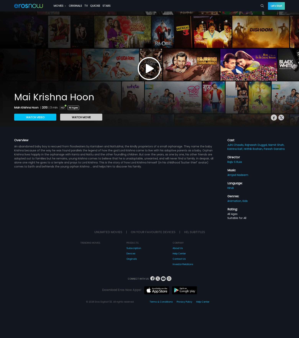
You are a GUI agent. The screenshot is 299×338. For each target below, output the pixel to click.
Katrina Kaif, (235, 149)
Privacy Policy (184, 301)
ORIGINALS (75, 6)
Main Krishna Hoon (26, 107)
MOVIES (60, 6)
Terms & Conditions (161, 301)
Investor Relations (183, 264)
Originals (131, 258)
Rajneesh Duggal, (256, 145)
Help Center (179, 253)
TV (86, 6)
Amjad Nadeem (237, 175)
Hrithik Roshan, (254, 149)
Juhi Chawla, (236, 145)
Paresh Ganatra (274, 149)
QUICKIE (95, 6)
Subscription (133, 248)
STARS (106, 6)
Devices (130, 253)
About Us (178, 248)
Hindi (230, 188)
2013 (45, 107)
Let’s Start (276, 5)
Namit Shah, (276, 145)
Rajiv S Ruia (234, 162)
